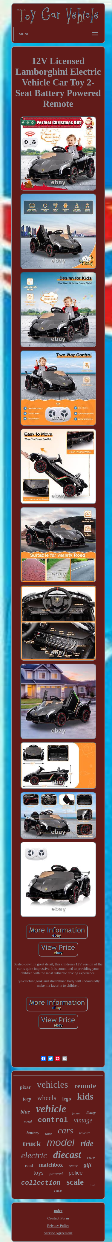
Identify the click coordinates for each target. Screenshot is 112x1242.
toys (38, 1172)
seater (73, 1166)
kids (85, 1096)
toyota (84, 1133)
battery (33, 1132)
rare (91, 1157)
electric (34, 1155)
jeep (27, 1099)
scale (75, 1182)
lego (66, 1099)
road (29, 1165)
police (76, 1173)
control (53, 1120)
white (48, 1133)
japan (76, 1113)
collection (41, 1183)
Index (58, 1211)
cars (65, 1130)
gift (87, 1165)
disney (91, 1112)
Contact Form (58, 1218)
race (58, 1190)
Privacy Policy (58, 1226)
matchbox (51, 1165)
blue (25, 1112)
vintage (83, 1120)
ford (92, 1185)
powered (56, 1173)
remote (85, 1086)
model (61, 1142)
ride (86, 1143)
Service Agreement (58, 1233)
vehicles (52, 1084)
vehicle (51, 1109)
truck (32, 1143)
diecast (67, 1154)
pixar (25, 1087)
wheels (46, 1098)
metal (28, 1122)
